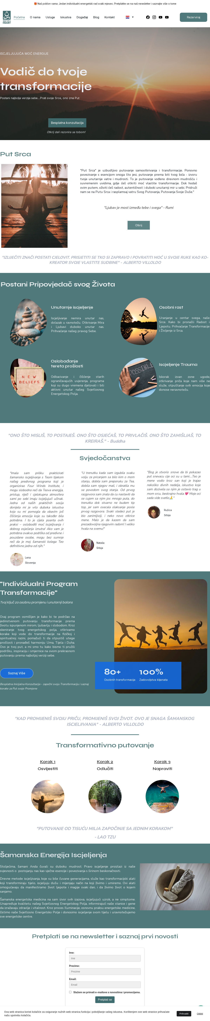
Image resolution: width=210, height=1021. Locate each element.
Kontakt (109, 17)
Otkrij (138, 227)
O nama (35, 17)
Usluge (50, 17)
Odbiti (200, 1013)
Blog (96, 17)
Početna (19, 17)
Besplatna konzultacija (67, 123)
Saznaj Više (16, 675)
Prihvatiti (183, 1013)
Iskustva (65, 17)
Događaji (82, 17)
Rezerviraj (193, 17)
